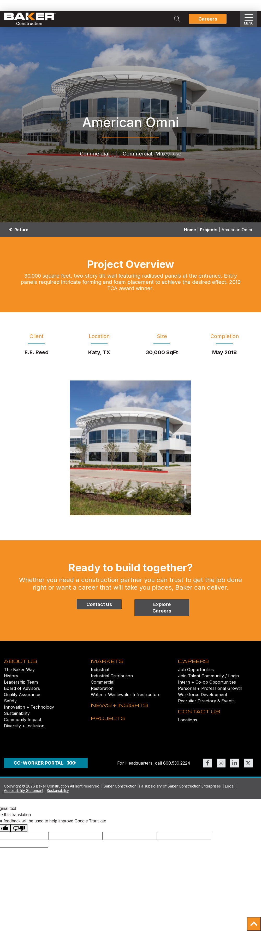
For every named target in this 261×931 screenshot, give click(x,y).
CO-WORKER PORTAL (38, 780)
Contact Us (99, 604)
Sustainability (17, 722)
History (11, 685)
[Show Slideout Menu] (248, 19)
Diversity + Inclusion (24, 735)
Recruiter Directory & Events (206, 710)
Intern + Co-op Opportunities (207, 691)
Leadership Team (21, 691)
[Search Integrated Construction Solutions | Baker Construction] (177, 19)
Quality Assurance (22, 703)
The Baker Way (19, 678)
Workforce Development (202, 703)
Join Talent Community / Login (208, 685)
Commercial (102, 691)
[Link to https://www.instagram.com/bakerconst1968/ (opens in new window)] (221, 780)
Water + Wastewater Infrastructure (126, 703)
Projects (208, 229)
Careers (207, 19)
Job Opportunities (196, 678)
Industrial (100, 678)
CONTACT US (202, 729)
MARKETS (110, 669)
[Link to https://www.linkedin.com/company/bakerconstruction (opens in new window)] (234, 780)
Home (190, 229)
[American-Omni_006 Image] (130, 447)
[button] (254, 924)
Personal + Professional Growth (210, 697)
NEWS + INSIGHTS (124, 722)
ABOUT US (23, 669)
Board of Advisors (22, 697)
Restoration (102, 697)
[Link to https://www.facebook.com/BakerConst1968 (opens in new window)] (207, 780)
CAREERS (196, 669)
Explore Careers (161, 608)
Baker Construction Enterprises (194, 803)
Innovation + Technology (29, 716)
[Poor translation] (19, 845)
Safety (10, 710)
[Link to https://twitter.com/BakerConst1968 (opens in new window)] (248, 780)
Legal (229, 803)
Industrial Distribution (112, 685)
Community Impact (22, 728)
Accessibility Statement (23, 808)
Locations (187, 738)
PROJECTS (111, 744)
